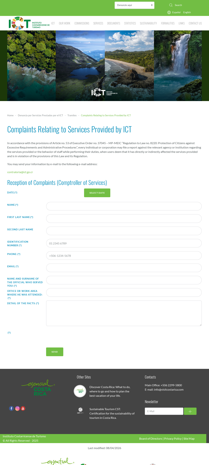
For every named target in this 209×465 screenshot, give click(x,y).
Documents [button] (113, 23)
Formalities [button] (167, 23)
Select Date (97, 192)
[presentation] (73, 337)
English (187, 12)
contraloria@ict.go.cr (20, 172)
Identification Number (17, 243)
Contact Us (195, 23)
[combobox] (184, 5)
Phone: (13, 254)
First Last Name (20, 217)
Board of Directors (150, 438)
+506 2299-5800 (171, 385)
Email (13, 266)
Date (12, 192)
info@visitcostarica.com (169, 389)
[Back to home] (29, 23)
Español (176, 12)
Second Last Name (20, 229)
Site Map (189, 438)
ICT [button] (53, 23)
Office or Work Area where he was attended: (24, 294)
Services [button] (98, 23)
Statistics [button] (130, 23)
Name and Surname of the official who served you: (25, 282)
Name (12, 204)
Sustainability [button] (148, 23)
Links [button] (182, 23)
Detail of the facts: (23, 303)
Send (55, 351)
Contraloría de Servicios (134, 5)
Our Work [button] (64, 23)
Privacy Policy (173, 438)
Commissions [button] (81, 23)
